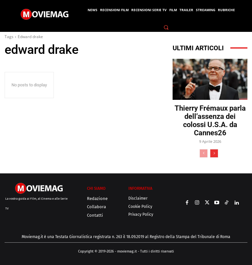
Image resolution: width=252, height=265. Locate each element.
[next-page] (214, 153)
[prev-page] (204, 153)
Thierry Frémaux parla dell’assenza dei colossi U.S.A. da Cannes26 (210, 120)
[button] (166, 27)
